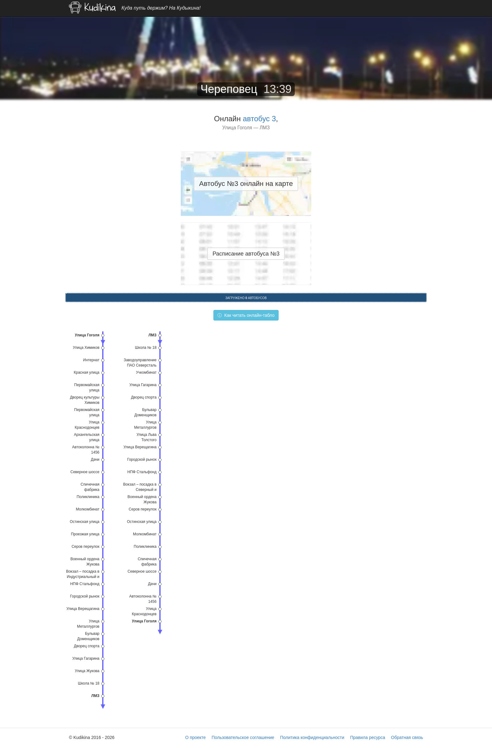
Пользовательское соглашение (243, 737)
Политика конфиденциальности (312, 737)
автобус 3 (259, 118)
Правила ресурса (367, 737)
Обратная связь (407, 737)
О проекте (195, 737)
